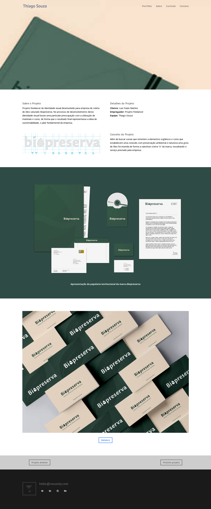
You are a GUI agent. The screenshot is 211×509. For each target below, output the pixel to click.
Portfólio (147, 6)
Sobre (159, 6)
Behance (105, 440)
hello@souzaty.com (53, 484)
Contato (184, 6)
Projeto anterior (39, 462)
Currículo (171, 6)
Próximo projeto (171, 462)
